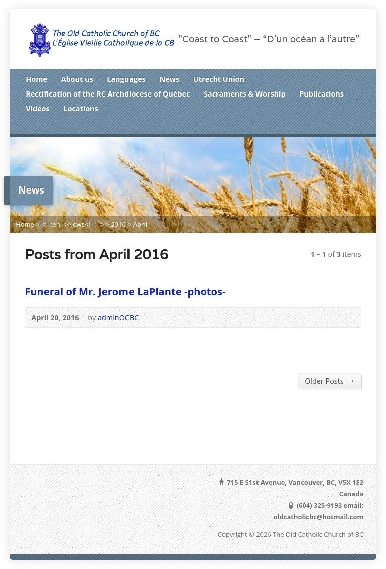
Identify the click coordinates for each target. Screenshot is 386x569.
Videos (37, 108)
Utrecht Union (218, 79)
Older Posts (330, 380)
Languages (126, 79)
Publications (321, 94)
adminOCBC (118, 317)
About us (77, 79)
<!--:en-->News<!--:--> (72, 224)
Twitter (324, 126)
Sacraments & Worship (244, 94)
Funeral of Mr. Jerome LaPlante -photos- (125, 291)
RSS (309, 126)
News (169, 79)
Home (36, 79)
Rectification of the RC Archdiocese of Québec (108, 94)
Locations (80, 108)
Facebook (340, 126)
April (140, 224)
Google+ (355, 126)
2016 (118, 224)
